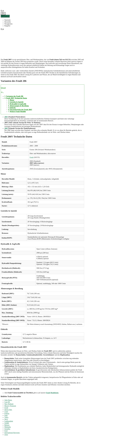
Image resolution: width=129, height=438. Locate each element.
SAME (6, 423)
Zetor (6, 435)
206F (6, 128)
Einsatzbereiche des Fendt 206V (21, 110)
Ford (6, 431)
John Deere (8, 400)
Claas (6, 412)
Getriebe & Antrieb (16, 102)
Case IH (7, 402)
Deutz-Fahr (8, 410)
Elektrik (13, 108)
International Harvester (12, 433)
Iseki (6, 415)
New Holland (9, 404)
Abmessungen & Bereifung (19, 106)
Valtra (6, 417)
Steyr (6, 419)
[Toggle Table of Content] (2, 93)
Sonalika (7, 429)
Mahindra (7, 427)
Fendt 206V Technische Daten (16, 98)
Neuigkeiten (8, 24)
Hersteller (7, 22)
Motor (12, 100)
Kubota (6, 413)
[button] (2, 11)
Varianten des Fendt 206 (14, 96)
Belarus (6, 425)
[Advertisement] (65, 44)
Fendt (31, 157)
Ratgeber (7, 26)
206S (6, 117)
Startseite (7, 20)
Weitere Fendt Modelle (18, 111)
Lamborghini (8, 421)
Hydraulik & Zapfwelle (18, 104)
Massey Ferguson (10, 406)
